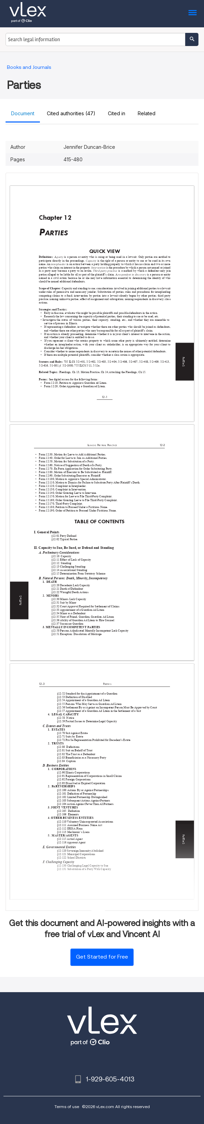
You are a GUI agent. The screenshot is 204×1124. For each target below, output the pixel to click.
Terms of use (66, 1106)
